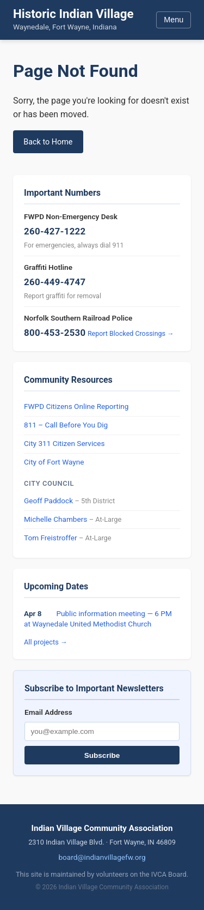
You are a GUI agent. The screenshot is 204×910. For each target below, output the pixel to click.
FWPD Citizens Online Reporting (76, 406)
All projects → (45, 642)
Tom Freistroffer (50, 537)
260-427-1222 (55, 231)
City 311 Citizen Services (64, 443)
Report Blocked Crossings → (131, 333)
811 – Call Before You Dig (66, 424)
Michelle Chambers (55, 519)
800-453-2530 (55, 332)
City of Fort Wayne (54, 461)
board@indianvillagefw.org (101, 857)
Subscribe (102, 755)
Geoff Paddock (48, 500)
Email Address (48, 712)
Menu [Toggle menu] (173, 19)
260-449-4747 (55, 281)
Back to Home (47, 142)
